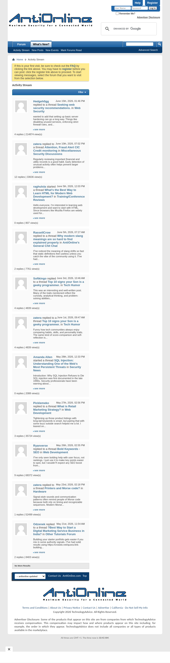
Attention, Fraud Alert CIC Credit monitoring (56, 149)
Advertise (103, 607)
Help (138, 2)
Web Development (55, 452)
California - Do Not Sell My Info (130, 607)
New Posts (37, 50)
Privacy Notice (72, 607)
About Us (55, 607)
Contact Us (54, 575)
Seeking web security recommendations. (54, 106)
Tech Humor (72, 285)
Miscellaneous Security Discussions (57, 152)
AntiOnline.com (72, 575)
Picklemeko (41, 403)
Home (20, 59)
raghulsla (39, 186)
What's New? (41, 44)
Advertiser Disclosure (148, 17)
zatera (37, 144)
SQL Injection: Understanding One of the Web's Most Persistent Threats (55, 364)
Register (152, 2)
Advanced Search (148, 50)
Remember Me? (125, 13)
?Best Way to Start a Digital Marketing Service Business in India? (58, 531)
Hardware (39, 491)
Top (85, 575)
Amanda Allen (42, 357)
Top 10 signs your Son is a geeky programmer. (58, 283)
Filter (80, 92)
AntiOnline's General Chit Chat (56, 244)
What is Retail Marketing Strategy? (54, 408)
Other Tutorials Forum (61, 534)
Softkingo (39, 278)
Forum (21, 44)
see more (39, 129)
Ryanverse (40, 445)
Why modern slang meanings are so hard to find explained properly (58, 239)
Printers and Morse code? (62, 488)
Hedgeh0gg (41, 101)
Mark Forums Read (71, 50)
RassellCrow (41, 232)
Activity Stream (21, 50)
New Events (52, 50)
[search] (128, 29)
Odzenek (39, 524)
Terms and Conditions (35, 607)
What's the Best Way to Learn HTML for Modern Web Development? (54, 193)
